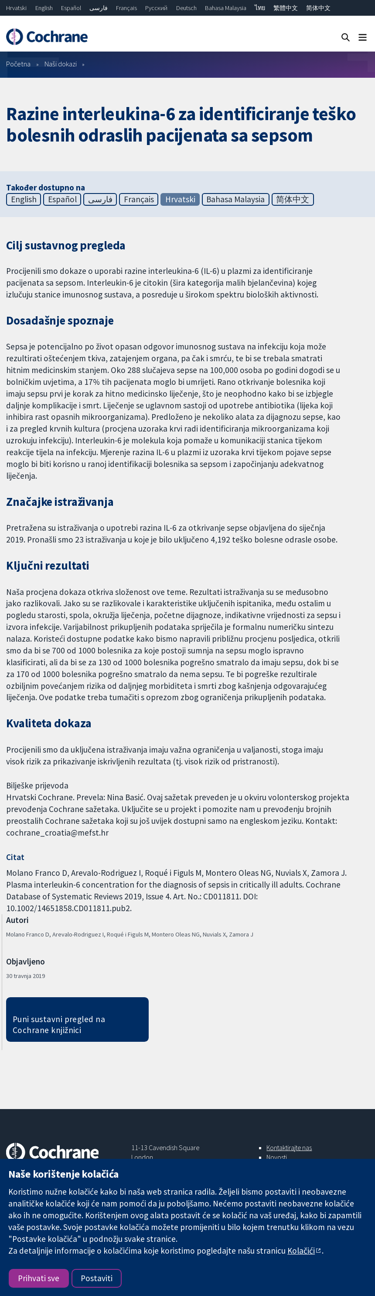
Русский (156, 8)
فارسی (98, 8)
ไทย (260, 8)
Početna (18, 63)
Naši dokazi (60, 63)
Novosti (276, 1157)
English (44, 8)
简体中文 (318, 8)
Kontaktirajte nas (289, 1147)
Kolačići (301, 1250)
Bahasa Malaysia (225, 8)
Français (126, 8)
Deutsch (186, 8)
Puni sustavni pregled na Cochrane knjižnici (59, 1024)
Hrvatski (16, 8)
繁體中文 (285, 8)
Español (71, 8)
